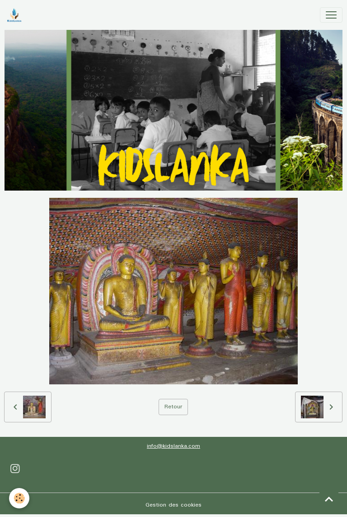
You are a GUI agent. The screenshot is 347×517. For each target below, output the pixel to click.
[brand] (16, 15)
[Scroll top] (329, 499)
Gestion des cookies (173, 505)
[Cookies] (19, 498)
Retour (173, 407)
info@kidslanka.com (173, 446)
